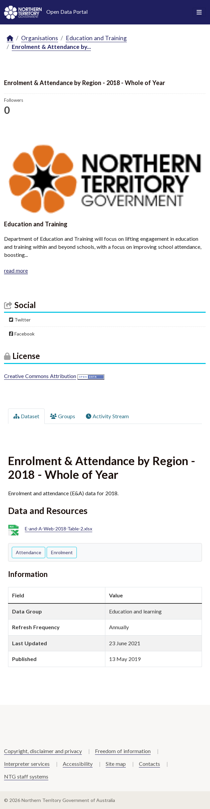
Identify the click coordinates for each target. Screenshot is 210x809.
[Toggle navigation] (199, 12)
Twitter (20, 319)
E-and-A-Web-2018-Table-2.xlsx (58, 529)
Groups (62, 416)
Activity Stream (107, 416)
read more (16, 270)
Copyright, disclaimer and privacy (43, 751)
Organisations (39, 38)
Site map (116, 763)
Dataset (26, 416)
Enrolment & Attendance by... (51, 46)
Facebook (22, 334)
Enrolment (62, 552)
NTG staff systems (26, 776)
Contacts (149, 763)
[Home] (10, 38)
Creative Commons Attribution (40, 376)
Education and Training (96, 38)
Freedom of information (123, 751)
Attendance (28, 552)
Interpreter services (27, 763)
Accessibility (78, 763)
